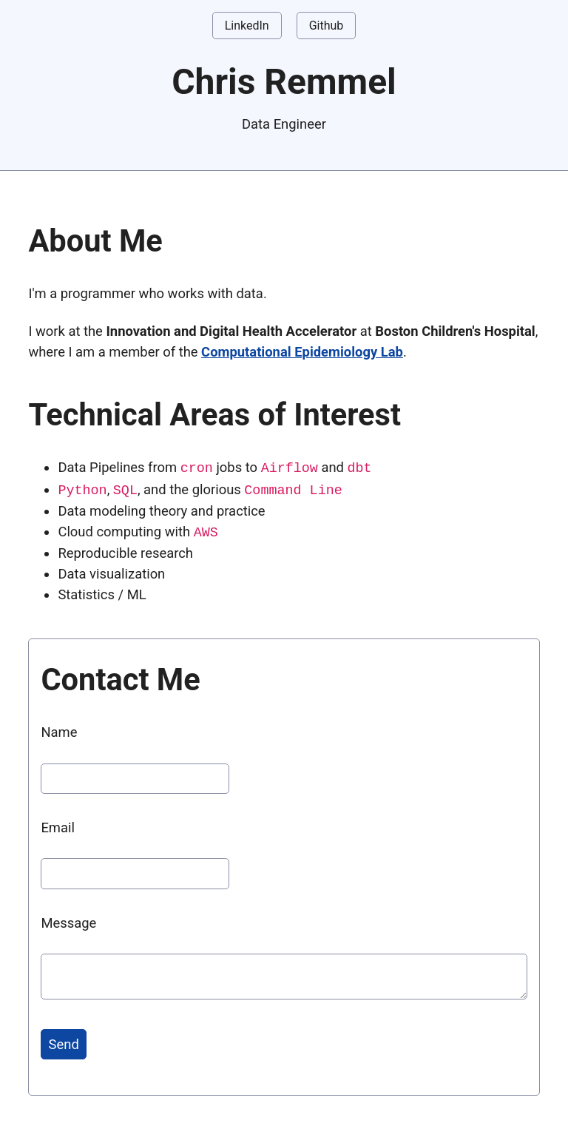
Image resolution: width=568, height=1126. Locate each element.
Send (64, 1042)
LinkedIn (247, 25)
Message (68, 920)
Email (58, 825)
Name (59, 730)
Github (326, 25)
